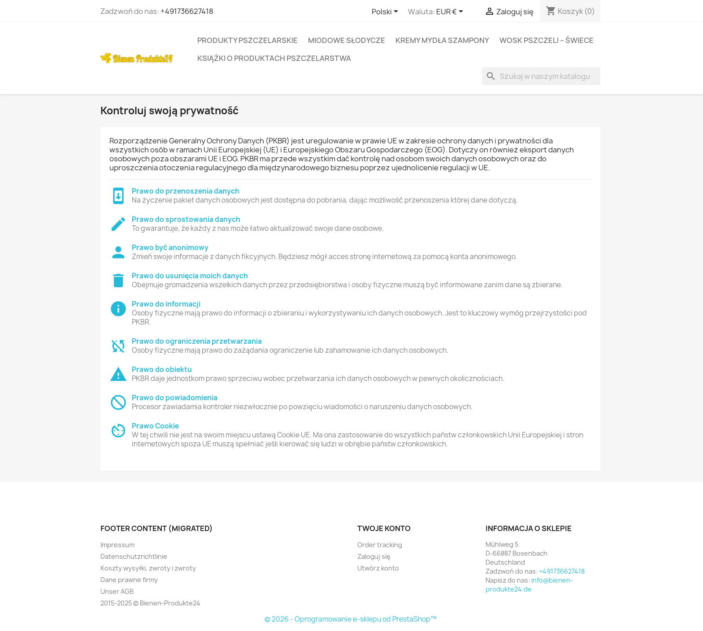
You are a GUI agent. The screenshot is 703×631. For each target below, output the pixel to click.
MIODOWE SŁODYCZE (346, 40)
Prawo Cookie (155, 426)
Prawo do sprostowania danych (186, 219)
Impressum (117, 544)
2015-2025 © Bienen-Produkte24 (150, 603)
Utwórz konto (378, 568)
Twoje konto (384, 528)
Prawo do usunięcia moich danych (190, 276)
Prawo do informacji (166, 304)
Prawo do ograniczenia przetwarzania (197, 341)
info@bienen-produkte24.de (529, 584)
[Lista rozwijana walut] (451, 12)
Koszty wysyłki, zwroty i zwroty (148, 568)
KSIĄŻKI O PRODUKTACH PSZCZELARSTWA (274, 58)
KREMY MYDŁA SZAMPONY (442, 40)
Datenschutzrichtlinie (133, 556)
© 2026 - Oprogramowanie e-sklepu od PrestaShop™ (351, 619)
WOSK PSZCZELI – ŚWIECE (546, 40)
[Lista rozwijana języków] (386, 12)
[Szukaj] (541, 76)
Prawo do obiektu (162, 369)
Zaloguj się (374, 556)
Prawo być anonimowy (170, 247)
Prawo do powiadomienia (174, 397)
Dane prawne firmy (129, 579)
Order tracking (379, 544)
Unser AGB (117, 591)
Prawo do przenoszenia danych (185, 191)
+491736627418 (187, 11)
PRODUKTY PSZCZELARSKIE (247, 40)
